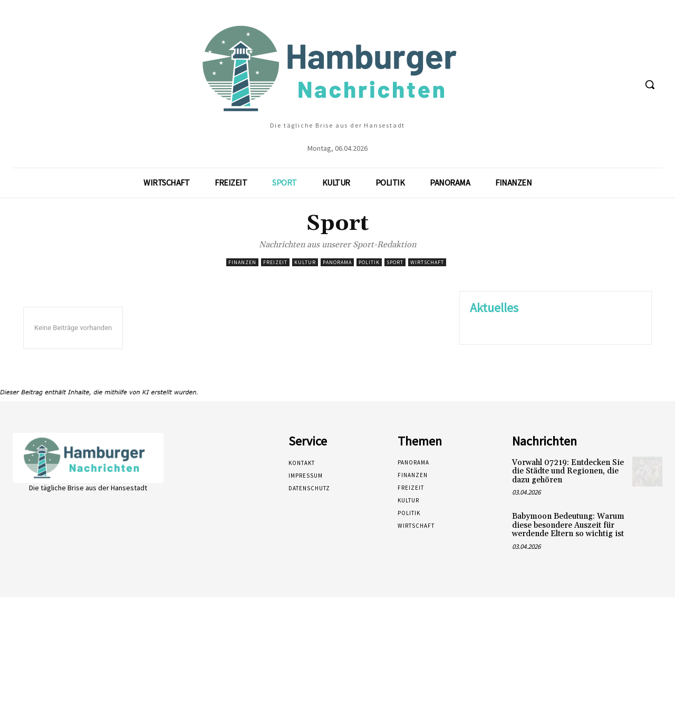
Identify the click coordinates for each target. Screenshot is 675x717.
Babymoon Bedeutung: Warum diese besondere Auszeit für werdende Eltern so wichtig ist (568, 525)
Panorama (337, 262)
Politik (369, 262)
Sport (395, 262)
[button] (649, 84)
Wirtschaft (427, 262)
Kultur (305, 262)
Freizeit (275, 262)
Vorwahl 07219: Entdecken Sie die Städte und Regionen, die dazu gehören (568, 471)
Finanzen (242, 262)
